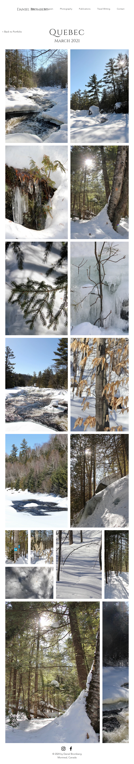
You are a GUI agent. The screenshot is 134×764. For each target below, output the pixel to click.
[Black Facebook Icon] (71, 748)
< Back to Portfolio (12, 31)
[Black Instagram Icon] (63, 748)
